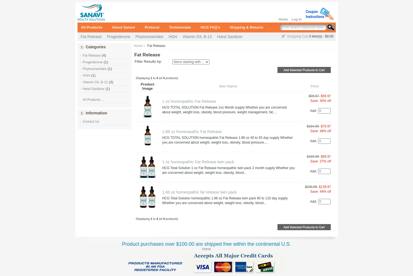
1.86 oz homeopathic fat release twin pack (199, 192)
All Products (91, 27)
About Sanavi (123, 27)
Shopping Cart (297, 36)
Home (283, 19)
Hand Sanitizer (230, 36)
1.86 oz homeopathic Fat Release (192, 131)
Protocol (152, 27)
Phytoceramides (149, 36)
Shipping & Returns (246, 27)
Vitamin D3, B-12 (197, 36)
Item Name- (228, 86)
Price (315, 86)
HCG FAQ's (210, 27)
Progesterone (118, 36)
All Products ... (93, 100)
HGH (173, 36)
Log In (297, 19)
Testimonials (180, 27)
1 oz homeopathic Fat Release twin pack (198, 162)
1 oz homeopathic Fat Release (189, 101)
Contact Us (91, 122)
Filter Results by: (148, 61)
